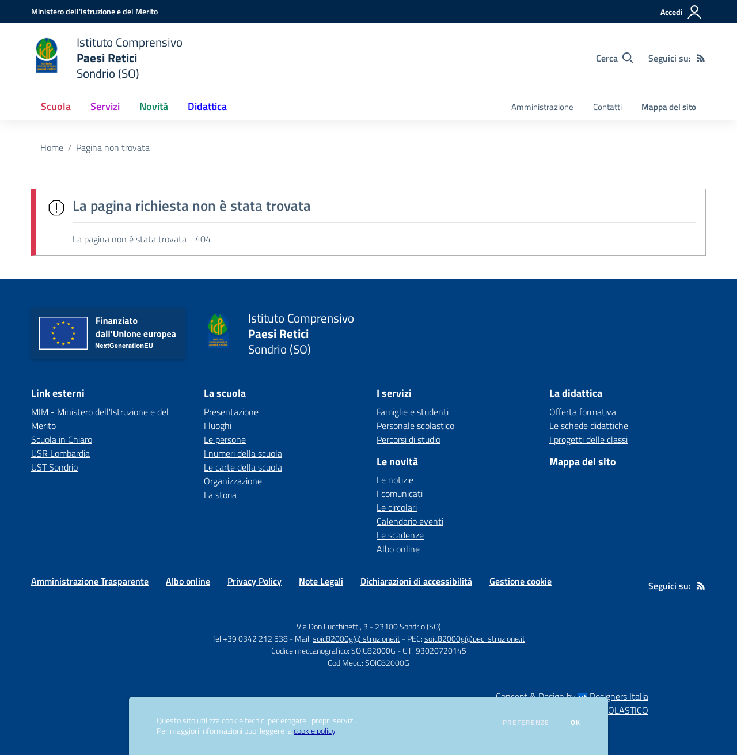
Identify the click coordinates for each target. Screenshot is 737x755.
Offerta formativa (582, 412)
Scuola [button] (56, 106)
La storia (220, 495)
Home (51, 147)
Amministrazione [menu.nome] (542, 106)
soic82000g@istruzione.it (356, 638)
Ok (576, 722)
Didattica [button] (207, 106)
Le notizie (395, 480)
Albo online (398, 549)
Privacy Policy (254, 581)
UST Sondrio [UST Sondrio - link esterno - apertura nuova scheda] (54, 467)
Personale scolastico (415, 425)
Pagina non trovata (113, 147)
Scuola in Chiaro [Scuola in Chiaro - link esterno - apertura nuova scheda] (61, 439)
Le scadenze (400, 535)
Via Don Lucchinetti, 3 (332, 626)
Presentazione (231, 412)
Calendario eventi (410, 521)
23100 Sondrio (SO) (408, 626)
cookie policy (314, 730)
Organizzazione (233, 481)
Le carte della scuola (243, 467)
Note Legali (321, 581)
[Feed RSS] (701, 58)
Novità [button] (153, 106)
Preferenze (526, 722)
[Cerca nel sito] (614, 58)
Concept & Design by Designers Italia (572, 696)
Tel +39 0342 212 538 (250, 638)
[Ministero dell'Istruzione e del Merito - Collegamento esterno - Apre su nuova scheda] (94, 11)
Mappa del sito (668, 106)
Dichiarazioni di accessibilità (416, 581)
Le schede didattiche (588, 425)
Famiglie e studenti (413, 412)
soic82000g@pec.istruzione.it (474, 638)
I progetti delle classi (588, 439)
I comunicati (400, 493)
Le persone (225, 439)
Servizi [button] (105, 106)
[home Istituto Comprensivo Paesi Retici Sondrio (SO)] (107, 58)
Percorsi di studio (408, 439)
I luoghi (217, 425)
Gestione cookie (520, 581)
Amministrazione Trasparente (90, 581)
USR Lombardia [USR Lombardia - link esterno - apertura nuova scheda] (60, 453)
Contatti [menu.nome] (607, 106)
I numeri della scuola (243, 453)
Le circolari (397, 507)
